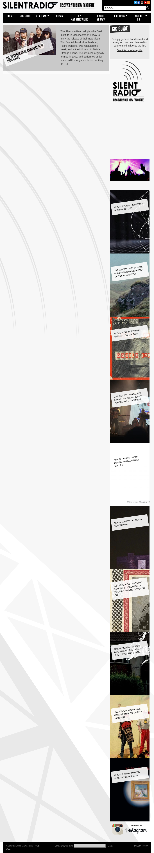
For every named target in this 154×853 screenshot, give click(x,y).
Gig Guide (26, 16)
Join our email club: (64, 846)
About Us (139, 17)
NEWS (59, 16)
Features (119, 16)
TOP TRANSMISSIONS (79, 17)
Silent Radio (52, 5)
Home (11, 16)
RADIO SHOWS (101, 17)
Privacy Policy (141, 846)
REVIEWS (41, 16)
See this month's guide (129, 50)
